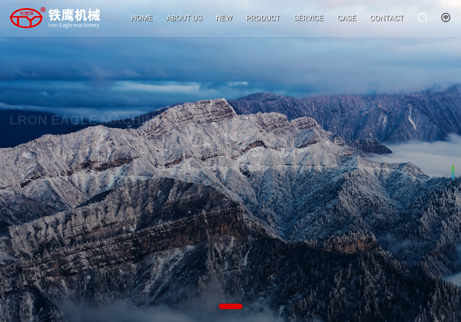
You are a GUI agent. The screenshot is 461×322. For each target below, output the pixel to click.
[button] (231, 306)
